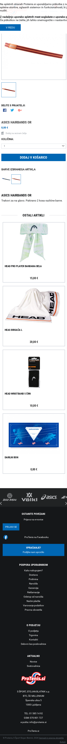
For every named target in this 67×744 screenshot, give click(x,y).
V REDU (10, 27)
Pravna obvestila (33, 609)
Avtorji (63, 742)
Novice (33, 661)
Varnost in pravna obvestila (51, 738)
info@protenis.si (37, 722)
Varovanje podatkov (33, 605)
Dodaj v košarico (33, 157)
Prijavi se (11, 527)
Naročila (33, 583)
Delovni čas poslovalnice (33, 644)
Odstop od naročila (33, 596)
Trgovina (33, 635)
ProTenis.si (33, 731)
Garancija (33, 588)
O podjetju (33, 630)
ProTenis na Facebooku (36, 537)
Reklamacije (33, 592)
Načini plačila (33, 601)
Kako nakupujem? (33, 570)
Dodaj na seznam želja (14, 133)
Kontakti (33, 639)
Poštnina (33, 579)
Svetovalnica (33, 666)
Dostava (33, 574)
